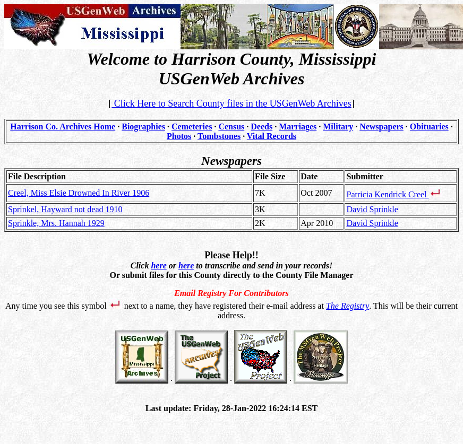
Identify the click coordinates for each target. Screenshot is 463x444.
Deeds (261, 126)
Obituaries (429, 126)
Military (338, 126)
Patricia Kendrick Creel (394, 194)
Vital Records (271, 136)
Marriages (297, 126)
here (158, 265)
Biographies (143, 126)
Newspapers (381, 126)
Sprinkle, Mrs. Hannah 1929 (56, 223)
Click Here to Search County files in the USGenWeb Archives (231, 103)
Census (231, 126)
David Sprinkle (372, 209)
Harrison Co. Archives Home (62, 126)
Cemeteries (192, 126)
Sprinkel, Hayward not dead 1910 (65, 209)
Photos (179, 136)
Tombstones (219, 136)
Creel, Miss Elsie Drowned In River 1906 (78, 192)
